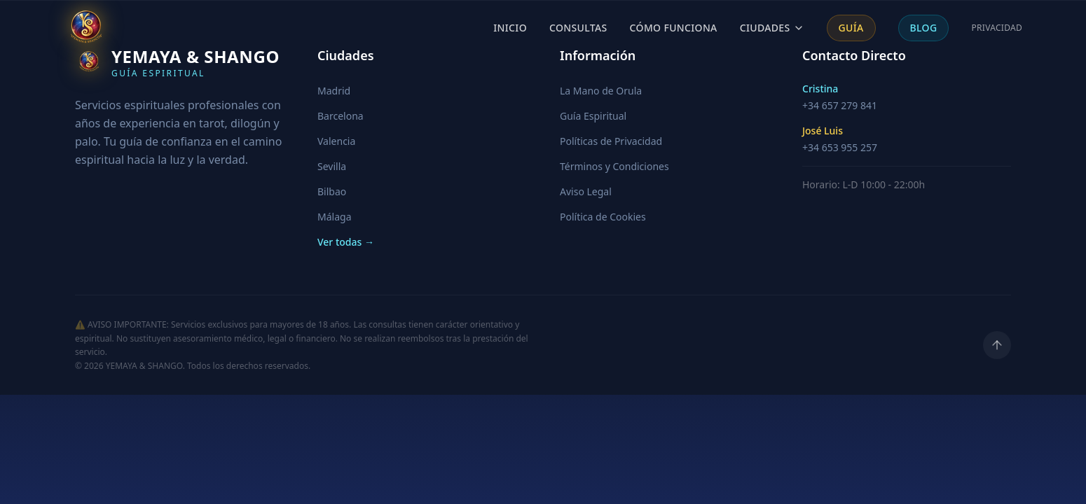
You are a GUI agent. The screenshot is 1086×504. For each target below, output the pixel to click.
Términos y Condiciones (614, 166)
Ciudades (772, 27)
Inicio (510, 27)
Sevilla (331, 166)
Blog (923, 27)
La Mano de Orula (601, 90)
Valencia (336, 141)
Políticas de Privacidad (611, 141)
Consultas (578, 27)
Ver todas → (345, 241)
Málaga (334, 216)
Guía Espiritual (593, 115)
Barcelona (340, 115)
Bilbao (331, 191)
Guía (851, 27)
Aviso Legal (586, 191)
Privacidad (996, 28)
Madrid (333, 90)
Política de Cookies (603, 216)
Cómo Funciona (673, 27)
